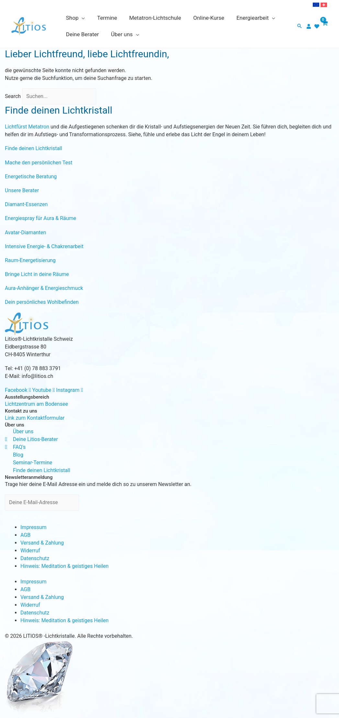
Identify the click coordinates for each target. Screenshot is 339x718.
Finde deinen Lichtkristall (33, 148)
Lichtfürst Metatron (27, 127)
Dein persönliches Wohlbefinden (42, 302)
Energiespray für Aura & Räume (40, 218)
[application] (81, 18)
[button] (299, 26)
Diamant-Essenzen (26, 204)
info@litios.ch (37, 376)
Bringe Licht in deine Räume (37, 274)
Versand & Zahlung (42, 543)
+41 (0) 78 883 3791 (37, 368)
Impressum (33, 527)
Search (13, 96)
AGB (25, 535)
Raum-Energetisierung (30, 260)
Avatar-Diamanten (25, 232)
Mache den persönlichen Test (38, 163)
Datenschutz (34, 558)
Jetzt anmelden (29, 517)
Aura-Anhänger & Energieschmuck (44, 288)
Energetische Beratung (31, 176)
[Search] (105, 96)
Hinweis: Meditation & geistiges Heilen (64, 566)
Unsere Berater (22, 190)
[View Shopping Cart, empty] (325, 26)
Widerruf (30, 550)
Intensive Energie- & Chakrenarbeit (44, 246)
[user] (309, 26)
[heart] (317, 26)
